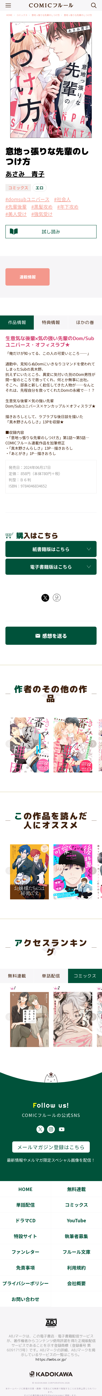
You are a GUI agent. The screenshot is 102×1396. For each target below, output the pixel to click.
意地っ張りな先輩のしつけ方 (46, 15)
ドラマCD (25, 1209)
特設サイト (25, 1225)
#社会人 (62, 199)
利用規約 (76, 1257)
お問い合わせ (25, 1288)
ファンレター (25, 1241)
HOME (9, 15)
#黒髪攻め (42, 206)
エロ (39, 187)
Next (93, 744)
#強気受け (42, 213)
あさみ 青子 (24, 173)
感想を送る (51, 635)
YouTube (76, 1209)
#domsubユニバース (27, 199)
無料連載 (76, 1178)
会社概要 (76, 1272)
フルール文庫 (76, 1241)
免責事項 (25, 1257)
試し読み (35, 232)
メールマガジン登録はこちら (51, 1136)
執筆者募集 (76, 1225)
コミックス (22, 15)
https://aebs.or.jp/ (51, 1348)
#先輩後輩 (16, 206)
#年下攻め (67, 206)
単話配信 (25, 1194)
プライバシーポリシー (25, 1272)
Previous (9, 744)
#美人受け (16, 213)
